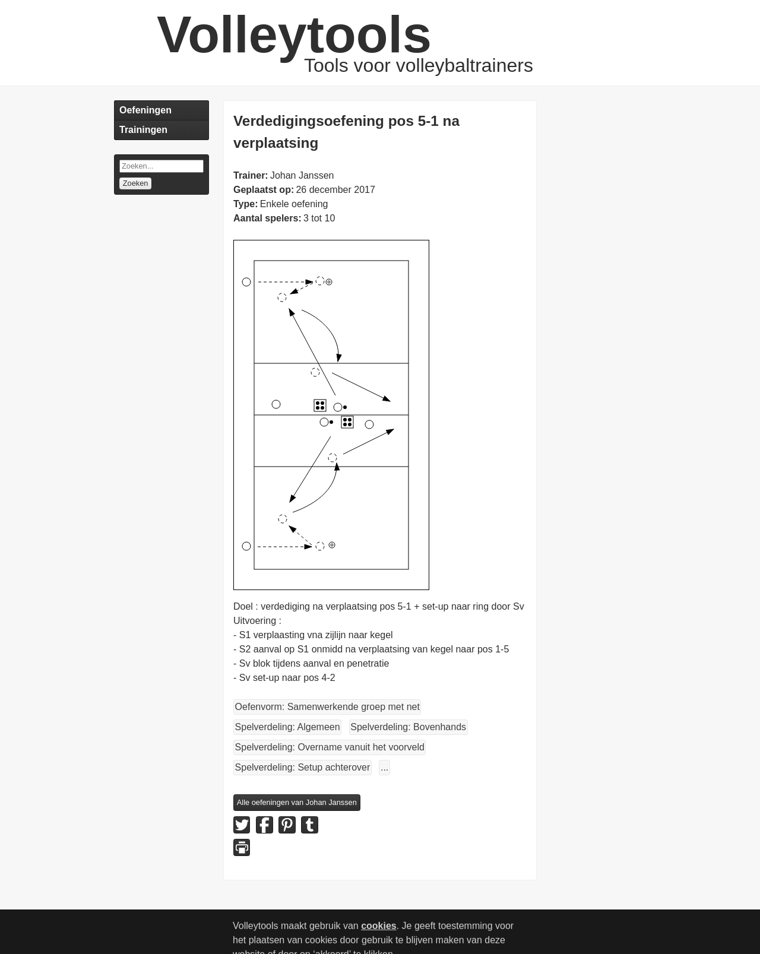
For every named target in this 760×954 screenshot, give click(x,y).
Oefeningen (145, 110)
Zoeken (135, 183)
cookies (379, 931)
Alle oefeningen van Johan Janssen (297, 802)
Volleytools (294, 34)
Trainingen (143, 130)
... (384, 767)
